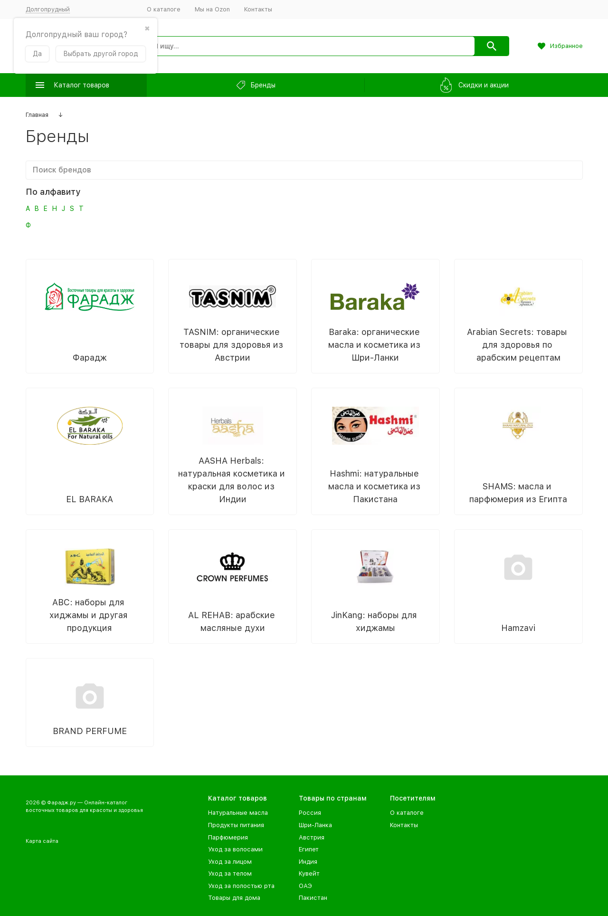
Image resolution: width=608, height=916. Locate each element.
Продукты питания (236, 825)
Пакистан (313, 897)
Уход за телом (230, 873)
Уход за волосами (235, 849)
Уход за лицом (230, 861)
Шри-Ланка (315, 825)
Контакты (258, 9)
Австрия (311, 837)
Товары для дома (234, 897)
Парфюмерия (228, 837)
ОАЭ (305, 885)
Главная (37, 114)
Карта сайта (42, 841)
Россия (310, 812)
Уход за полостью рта (241, 885)
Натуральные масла (238, 812)
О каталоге (163, 9)
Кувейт (309, 873)
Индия (308, 861)
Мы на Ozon (212, 9)
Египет (309, 849)
